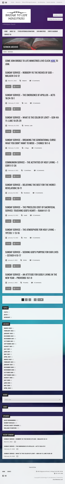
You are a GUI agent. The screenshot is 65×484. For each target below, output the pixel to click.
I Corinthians (27, 170)
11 (35, 299)
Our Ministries (41, 2)
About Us (18, 2)
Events (9, 471)
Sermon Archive (10, 46)
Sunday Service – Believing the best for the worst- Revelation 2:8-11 (30, 186)
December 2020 (9, 367)
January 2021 (8, 364)
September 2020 (9, 375)
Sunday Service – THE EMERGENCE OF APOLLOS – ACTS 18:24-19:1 (30, 96)
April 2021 (7, 357)
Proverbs (25, 282)
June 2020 (7, 383)
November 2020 (9, 370)
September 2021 (9, 344)
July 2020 (7, 380)
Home (12, 2)
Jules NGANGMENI (9, 420)
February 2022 (8, 331)
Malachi (24, 80)
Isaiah (25, 215)
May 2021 (7, 354)
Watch (17, 86)
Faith (6, 312)
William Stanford (10, 428)
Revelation (27, 193)
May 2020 (7, 385)
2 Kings (27, 148)
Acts (26, 103)
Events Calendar (51, 2)
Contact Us (59, 2)
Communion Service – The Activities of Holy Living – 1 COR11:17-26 (31, 163)
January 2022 (8, 333)
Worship (7, 317)
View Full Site (32, 467)
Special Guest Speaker (11, 425)
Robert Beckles (9, 423)
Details (8, 86)
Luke (31, 125)
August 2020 (8, 377)
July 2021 (7, 349)
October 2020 (8, 372)
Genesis (27, 125)
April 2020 (7, 388)
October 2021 (8, 341)
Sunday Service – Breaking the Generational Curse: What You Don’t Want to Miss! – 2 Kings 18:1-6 (30, 141)
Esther (25, 260)
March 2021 (8, 359)
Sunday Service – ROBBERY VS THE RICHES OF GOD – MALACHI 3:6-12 (29, 74)
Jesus (6, 314)
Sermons (10, 52)
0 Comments (36, 80)
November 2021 (9, 338)
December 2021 (9, 336)
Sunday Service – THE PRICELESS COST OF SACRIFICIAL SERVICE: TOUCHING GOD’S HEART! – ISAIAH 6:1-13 (30, 208)
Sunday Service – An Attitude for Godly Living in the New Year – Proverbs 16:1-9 (31, 276)
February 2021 (8, 362)
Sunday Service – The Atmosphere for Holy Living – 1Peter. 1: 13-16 (30, 231)
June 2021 (7, 351)
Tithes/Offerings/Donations (29, 2)
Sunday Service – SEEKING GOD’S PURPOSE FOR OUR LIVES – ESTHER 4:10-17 (31, 253)
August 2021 (8, 346)
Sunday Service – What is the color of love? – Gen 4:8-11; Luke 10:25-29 (32, 119)
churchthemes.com (58, 479)
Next (40, 299)
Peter (25, 238)
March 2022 (8, 328)
